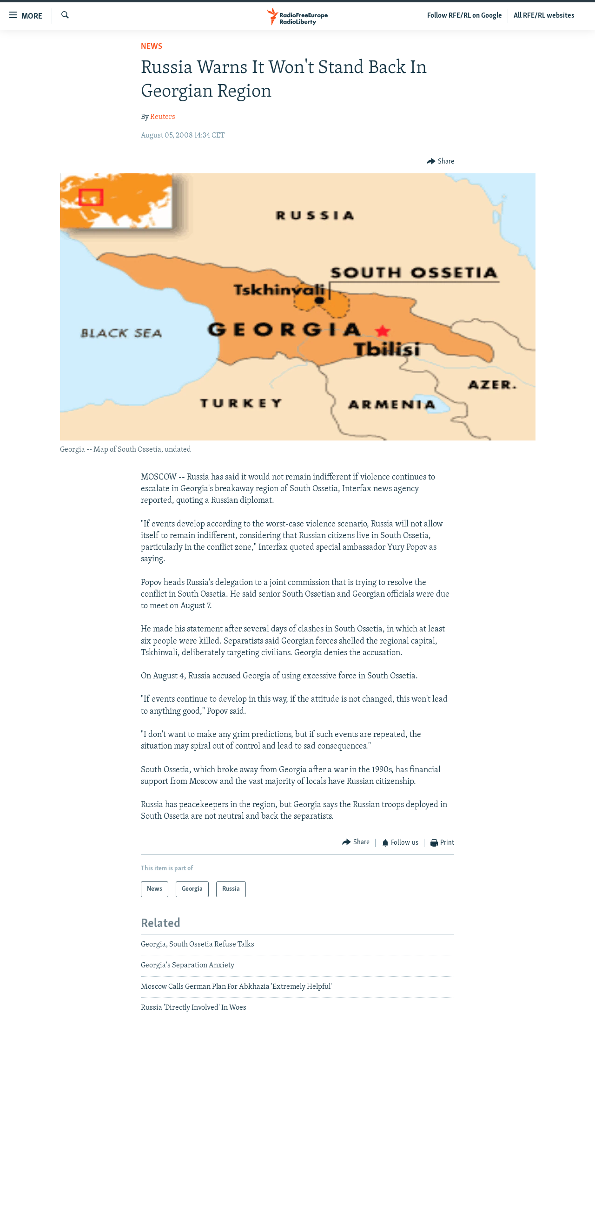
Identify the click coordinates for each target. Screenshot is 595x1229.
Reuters (162, 117)
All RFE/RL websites (544, 16)
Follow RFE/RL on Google (464, 16)
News (151, 46)
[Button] (440, 161)
